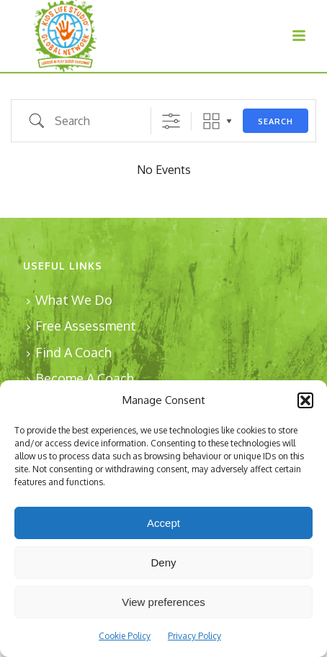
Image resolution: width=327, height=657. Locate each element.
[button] (305, 400)
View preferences (163, 602)
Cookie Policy (125, 635)
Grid (211, 121)
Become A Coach (80, 378)
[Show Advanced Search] (171, 121)
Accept (163, 523)
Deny (163, 562)
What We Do (69, 300)
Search (275, 121)
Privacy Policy (194, 635)
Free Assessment (81, 326)
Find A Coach (69, 352)
